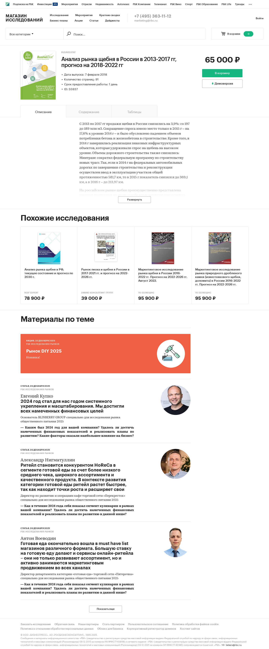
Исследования (59, 15)
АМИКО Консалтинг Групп (97, 293)
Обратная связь (65, 624)
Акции (79, 20)
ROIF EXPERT (31, 293)
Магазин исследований (24, 18)
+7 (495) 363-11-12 (152, 16)
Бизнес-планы (59, 20)
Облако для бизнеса (110, 629)
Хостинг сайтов (190, 629)
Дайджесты (112, 20)
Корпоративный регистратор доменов (151, 629)
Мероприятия (83, 15)
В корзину (222, 73)
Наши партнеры (88, 624)
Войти (259, 18)
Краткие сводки (109, 15)
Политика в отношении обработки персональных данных (57, 629)
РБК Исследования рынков (42, 344)
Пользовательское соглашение (148, 624)
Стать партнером (113, 624)
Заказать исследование (36, 624)
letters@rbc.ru (234, 644)
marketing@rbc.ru (146, 20)
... (250, 3)
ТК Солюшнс (146, 293)
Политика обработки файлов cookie (195, 624)
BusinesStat (68, 52)
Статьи (93, 20)
